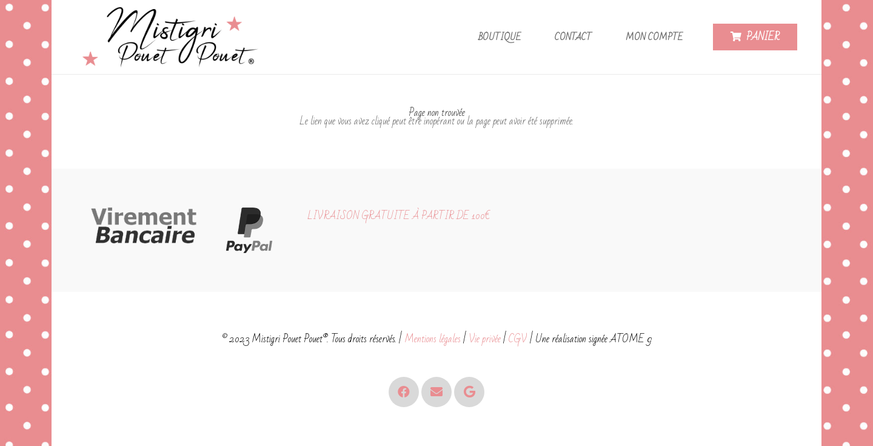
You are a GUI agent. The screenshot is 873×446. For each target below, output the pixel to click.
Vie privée (485, 338)
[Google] (469, 392)
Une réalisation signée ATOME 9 (593, 338)
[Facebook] (404, 392)
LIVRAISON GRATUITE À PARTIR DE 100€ (398, 215)
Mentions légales (432, 338)
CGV (518, 338)
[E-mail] (436, 392)
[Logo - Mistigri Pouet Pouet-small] (173, 37)
